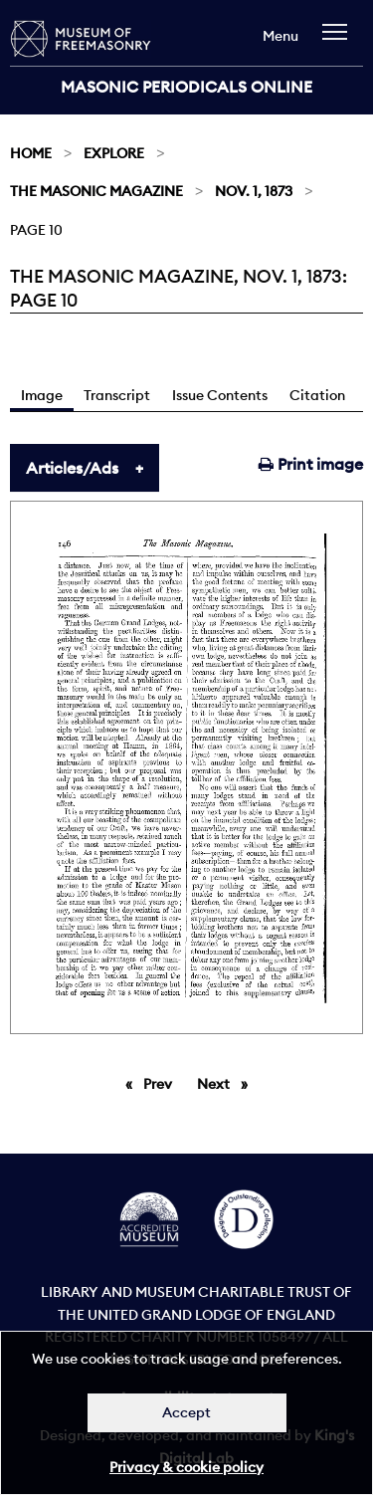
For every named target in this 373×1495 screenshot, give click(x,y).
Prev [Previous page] (161, 1083)
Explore (114, 153)
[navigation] (339, 41)
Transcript (117, 395)
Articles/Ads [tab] (72, 468)
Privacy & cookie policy (186, 1467)
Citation (317, 395)
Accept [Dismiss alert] (186, 1412)
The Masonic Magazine (96, 191)
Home (31, 153)
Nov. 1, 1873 (253, 191)
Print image (311, 464)
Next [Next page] (227, 1083)
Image (42, 395)
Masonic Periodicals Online (186, 87)
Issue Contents (220, 395)
